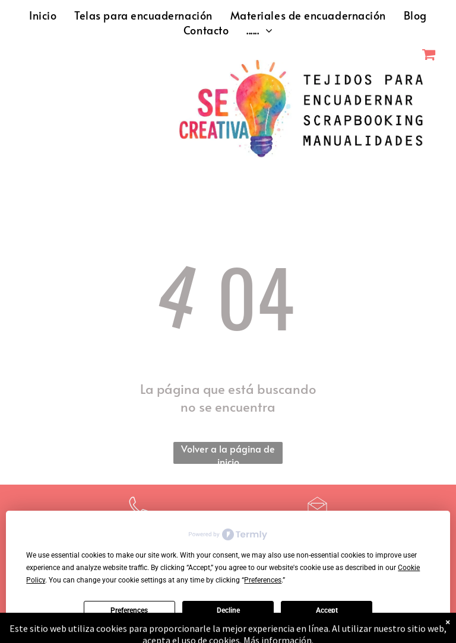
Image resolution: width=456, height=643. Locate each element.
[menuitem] (42, 15)
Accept (327, 610)
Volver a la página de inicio (228, 453)
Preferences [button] (262, 580)
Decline (228, 610)
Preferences (129, 610)
